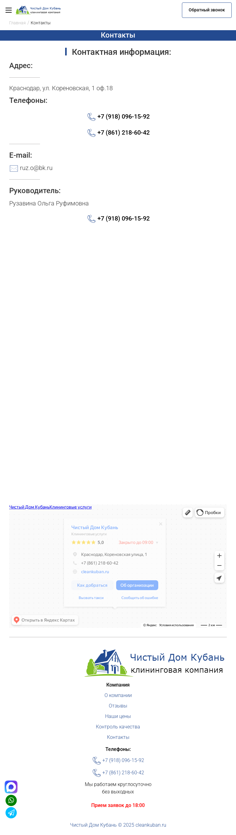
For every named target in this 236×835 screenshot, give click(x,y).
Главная (17, 22)
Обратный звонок (207, 9)
